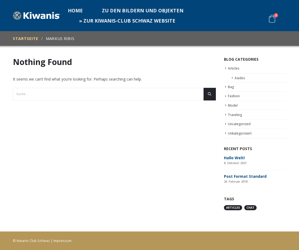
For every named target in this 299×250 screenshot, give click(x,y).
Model (233, 105)
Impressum (62, 240)
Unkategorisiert (240, 133)
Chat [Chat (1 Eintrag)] (250, 207)
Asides (240, 78)
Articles (233, 68)
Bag (231, 87)
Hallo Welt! (234, 157)
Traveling (235, 115)
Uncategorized (239, 124)
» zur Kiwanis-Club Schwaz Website (127, 20)
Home (75, 10)
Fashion (234, 96)
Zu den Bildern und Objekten (142, 10)
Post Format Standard (245, 176)
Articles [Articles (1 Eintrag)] (233, 207)
